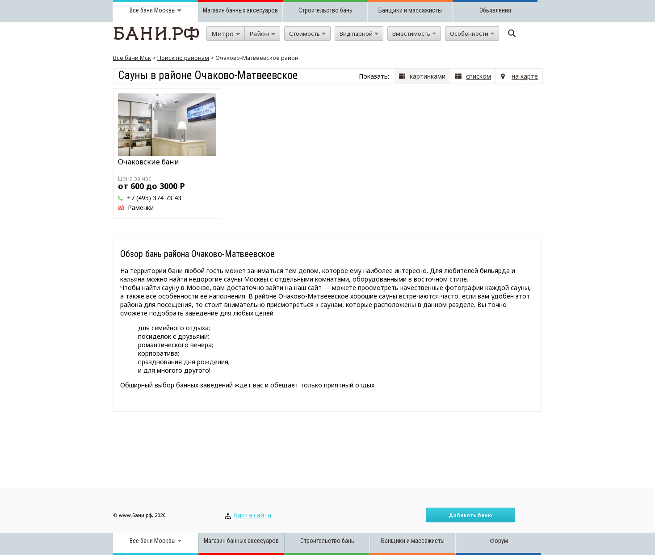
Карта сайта (252, 515)
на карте (525, 76)
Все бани (141, 10)
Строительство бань (325, 10)
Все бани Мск (132, 58)
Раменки (141, 207)
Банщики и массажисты (410, 10)
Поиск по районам (183, 58)
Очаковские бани (148, 162)
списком (478, 76)
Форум (499, 540)
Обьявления (495, 10)
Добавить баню (470, 515)
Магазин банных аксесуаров (240, 10)
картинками (427, 76)
